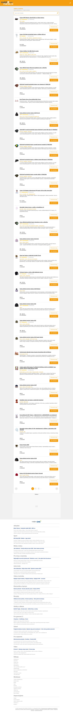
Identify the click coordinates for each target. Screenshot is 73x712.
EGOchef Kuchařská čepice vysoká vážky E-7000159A (33, 174)
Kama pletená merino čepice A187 (28, 385)
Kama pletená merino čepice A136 (28, 458)
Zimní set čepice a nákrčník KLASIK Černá (30, 255)
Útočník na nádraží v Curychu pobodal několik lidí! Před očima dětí (26, 533)
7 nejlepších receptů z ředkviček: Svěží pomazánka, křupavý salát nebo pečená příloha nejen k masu (32, 602)
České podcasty (17, 699)
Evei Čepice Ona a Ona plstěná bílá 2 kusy (30, 99)
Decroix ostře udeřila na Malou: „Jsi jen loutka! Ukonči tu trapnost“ (26, 530)
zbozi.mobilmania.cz (18, 10)
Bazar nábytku (16, 693)
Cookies (51, 709)
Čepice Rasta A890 (24, 444)
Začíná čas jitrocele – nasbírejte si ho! (21, 563)
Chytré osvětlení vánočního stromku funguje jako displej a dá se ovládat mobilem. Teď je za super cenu (32, 580)
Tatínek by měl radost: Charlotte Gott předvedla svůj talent (24, 553)
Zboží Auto (16, 671)
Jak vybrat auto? (17, 674)
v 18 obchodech (23, 45)
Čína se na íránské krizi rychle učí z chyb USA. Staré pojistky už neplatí (27, 590)
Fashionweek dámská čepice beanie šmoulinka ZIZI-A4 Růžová (35, 352)
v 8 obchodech (23, 29)
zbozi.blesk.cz (16, 665)
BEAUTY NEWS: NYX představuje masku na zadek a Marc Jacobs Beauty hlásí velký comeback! (31, 622)
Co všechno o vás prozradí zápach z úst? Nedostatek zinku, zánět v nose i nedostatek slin (30, 632)
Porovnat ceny (53, 26)
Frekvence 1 (16, 702)
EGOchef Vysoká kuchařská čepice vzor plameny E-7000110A (35, 84)
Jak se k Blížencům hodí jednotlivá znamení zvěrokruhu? (24, 624)
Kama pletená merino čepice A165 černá (30, 113)
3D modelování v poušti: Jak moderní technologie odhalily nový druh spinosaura (28, 644)
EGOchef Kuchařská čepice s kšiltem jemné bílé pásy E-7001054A (36, 159)
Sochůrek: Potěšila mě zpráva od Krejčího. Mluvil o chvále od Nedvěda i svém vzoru (29, 540)
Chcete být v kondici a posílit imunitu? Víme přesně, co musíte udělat (26, 631)
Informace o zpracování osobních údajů (42, 709)
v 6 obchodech (23, 124)
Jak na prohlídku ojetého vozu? (19, 666)
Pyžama (15, 685)
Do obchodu (54, 30)
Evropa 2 (15, 704)
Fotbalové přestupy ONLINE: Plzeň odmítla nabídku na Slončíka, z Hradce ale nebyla (29, 541)
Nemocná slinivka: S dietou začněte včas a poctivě (23, 634)
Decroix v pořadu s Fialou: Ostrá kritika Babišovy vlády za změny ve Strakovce (28, 651)
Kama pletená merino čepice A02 (28, 303)
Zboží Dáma (16, 663)
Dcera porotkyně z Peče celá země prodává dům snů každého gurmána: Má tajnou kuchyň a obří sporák (33, 603)
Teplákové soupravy (17, 688)
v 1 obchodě (22, 94)
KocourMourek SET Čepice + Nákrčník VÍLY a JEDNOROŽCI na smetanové (38, 415)
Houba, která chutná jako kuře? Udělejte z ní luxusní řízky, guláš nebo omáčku (28, 600)
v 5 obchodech (23, 79)
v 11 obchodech (23, 201)
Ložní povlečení (16, 691)
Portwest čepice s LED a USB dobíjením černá (31, 272)
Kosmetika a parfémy (17, 687)
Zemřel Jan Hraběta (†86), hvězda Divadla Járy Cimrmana (24, 654)
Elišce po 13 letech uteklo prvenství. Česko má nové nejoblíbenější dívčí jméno (28, 560)
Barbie (15, 682)
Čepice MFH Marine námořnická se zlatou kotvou (32, 17)
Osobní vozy (16, 662)
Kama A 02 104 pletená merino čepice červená (31, 473)
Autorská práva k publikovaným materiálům (49, 708)
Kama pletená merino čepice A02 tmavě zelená (31, 337)
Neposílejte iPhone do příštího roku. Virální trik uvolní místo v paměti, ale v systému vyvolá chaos (31, 583)
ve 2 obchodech (23, 250)
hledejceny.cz (16, 659)
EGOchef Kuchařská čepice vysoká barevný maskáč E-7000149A (36, 144)
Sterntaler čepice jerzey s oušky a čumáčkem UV (32, 207)
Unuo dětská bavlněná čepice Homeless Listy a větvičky (34, 222)
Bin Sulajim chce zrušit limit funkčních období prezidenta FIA (25, 572)
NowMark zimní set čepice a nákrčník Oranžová (31, 400)
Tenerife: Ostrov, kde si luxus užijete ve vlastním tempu (24, 612)
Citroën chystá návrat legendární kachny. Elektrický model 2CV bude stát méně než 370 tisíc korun (32, 582)
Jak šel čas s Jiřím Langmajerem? (20, 652)
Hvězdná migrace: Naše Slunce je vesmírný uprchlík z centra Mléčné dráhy (27, 642)
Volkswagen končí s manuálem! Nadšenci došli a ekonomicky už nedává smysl (28, 573)
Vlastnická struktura (38, 710)
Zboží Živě (15, 660)
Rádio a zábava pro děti (18, 701)
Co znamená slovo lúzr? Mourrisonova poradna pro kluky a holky (25, 641)
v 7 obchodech (23, 283)
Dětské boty (16, 690)
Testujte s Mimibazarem (18, 679)
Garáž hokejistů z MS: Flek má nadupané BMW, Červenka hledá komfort (27, 570)
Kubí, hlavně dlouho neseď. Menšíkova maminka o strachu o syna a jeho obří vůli (28, 543)
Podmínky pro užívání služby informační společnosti (24, 709)
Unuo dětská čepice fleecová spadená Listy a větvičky (33, 67)
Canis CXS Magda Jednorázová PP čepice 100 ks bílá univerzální (36, 190)
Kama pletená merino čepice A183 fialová (30, 288)
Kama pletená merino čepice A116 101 (29, 238)
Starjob (15, 698)
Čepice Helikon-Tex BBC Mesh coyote (29, 51)
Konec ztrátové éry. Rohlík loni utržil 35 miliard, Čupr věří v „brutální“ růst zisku (28, 592)
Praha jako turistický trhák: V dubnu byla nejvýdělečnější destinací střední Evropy (28, 550)
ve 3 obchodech (23, 233)
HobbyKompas (16, 668)
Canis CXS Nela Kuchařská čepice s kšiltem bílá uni (33, 34)
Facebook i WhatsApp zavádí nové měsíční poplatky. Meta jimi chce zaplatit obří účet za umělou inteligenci (33, 593)
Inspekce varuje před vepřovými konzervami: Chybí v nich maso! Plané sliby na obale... (30, 531)
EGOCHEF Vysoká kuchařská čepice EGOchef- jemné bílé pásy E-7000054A (38, 129)
